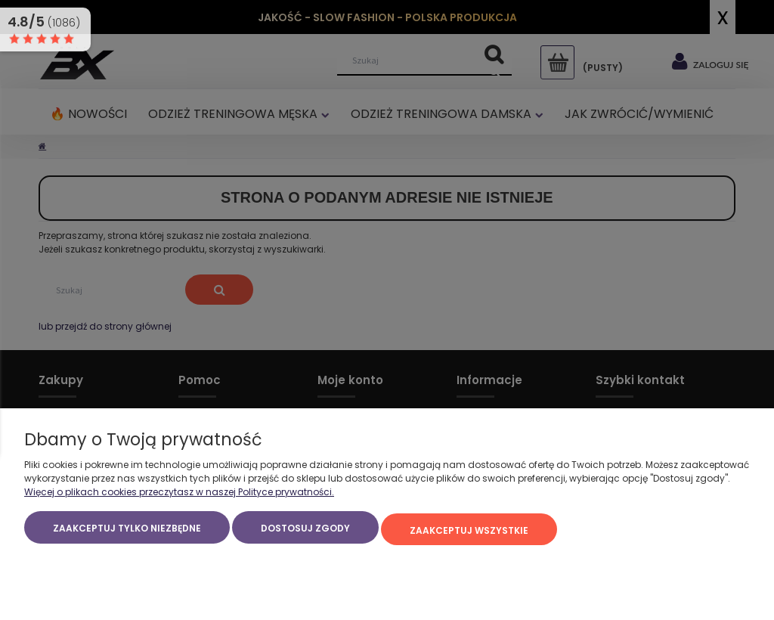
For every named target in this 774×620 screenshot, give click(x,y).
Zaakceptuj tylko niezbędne (127, 532)
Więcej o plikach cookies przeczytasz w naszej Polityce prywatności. (179, 496)
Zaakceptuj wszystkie (469, 532)
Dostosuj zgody (305, 532)
